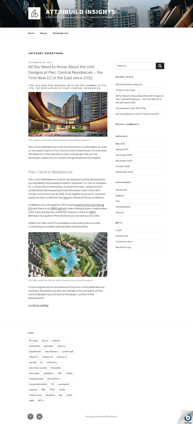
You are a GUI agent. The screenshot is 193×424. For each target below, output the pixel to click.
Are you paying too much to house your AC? (137, 114)
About (43, 33)
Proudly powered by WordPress (101, 416)
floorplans (56, 368)
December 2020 (124, 155)
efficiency (52, 362)
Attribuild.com (60, 33)
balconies (49, 346)
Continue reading (38, 305)
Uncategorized (123, 206)
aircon (45, 340)
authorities (34, 346)
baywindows (35, 351)
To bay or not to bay (125, 90)
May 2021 (120, 143)
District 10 (47, 357)
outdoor (33, 389)
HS (52, 384)
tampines (50, 395)
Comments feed (124, 241)
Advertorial (121, 189)
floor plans (34, 373)
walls (31, 400)
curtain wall (67, 351)
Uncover (120, 212)
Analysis (120, 195)
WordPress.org (123, 247)
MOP (93, 212)
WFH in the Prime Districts (129, 84)
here (66, 197)
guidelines (49, 373)
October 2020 (123, 166)
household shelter (38, 384)
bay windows (51, 351)
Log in (119, 230)
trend (69, 395)
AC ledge (33, 340)
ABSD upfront (58, 208)
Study (62, 389)
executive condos (38, 368)
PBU (43, 389)
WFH (40, 400)
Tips (118, 201)
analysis (56, 340)
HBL (60, 373)
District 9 (33, 357)
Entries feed (122, 236)
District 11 (61, 357)
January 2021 (122, 149)
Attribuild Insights (81, 12)
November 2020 (124, 160)
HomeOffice (53, 378)
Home (31, 33)
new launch (63, 384)
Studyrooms (35, 395)
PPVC (52, 389)
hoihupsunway (36, 378)
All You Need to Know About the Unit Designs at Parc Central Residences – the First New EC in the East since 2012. (65, 72)
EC (41, 362)
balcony (61, 346)
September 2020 (124, 172)
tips (61, 395)
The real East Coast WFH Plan (131, 108)
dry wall (32, 362)
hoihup (69, 373)
